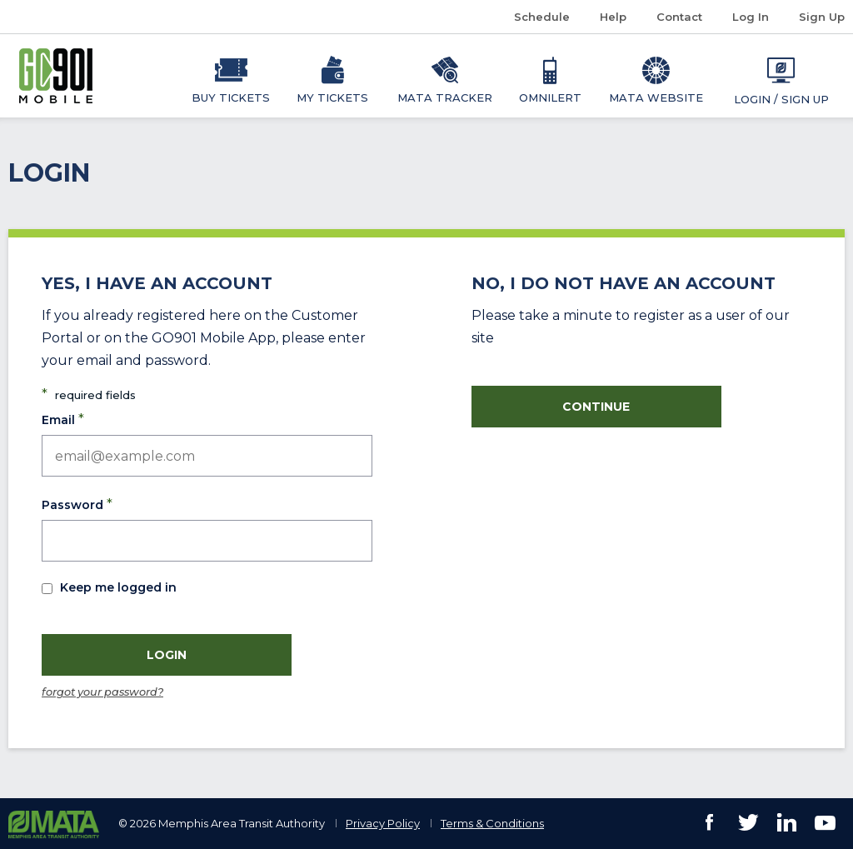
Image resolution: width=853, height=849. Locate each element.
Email (63, 419)
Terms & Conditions (492, 823)
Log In (750, 16)
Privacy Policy (383, 823)
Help (613, 16)
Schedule (548, 17)
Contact (679, 16)
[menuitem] (231, 75)
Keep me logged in (118, 587)
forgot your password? (102, 692)
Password (77, 504)
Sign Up (822, 16)
